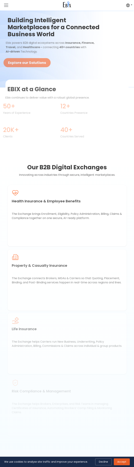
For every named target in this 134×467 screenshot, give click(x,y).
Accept (121, 461)
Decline (103, 461)
